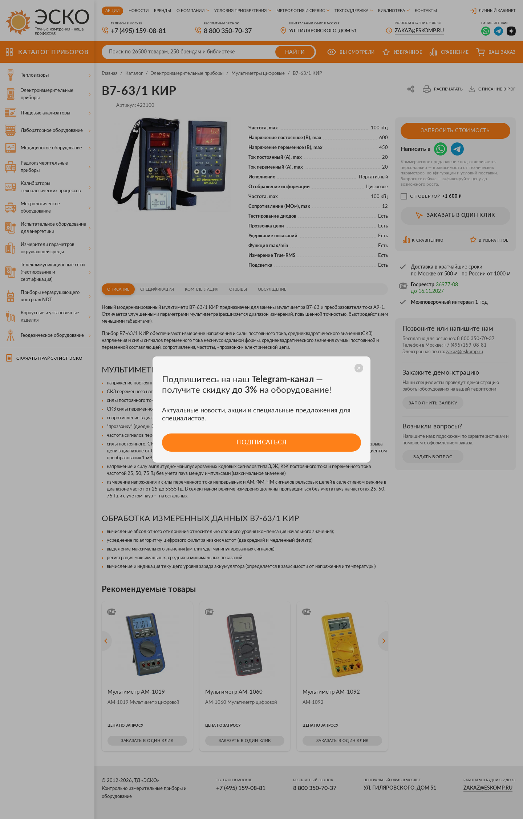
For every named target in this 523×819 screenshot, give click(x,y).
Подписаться (261, 442)
